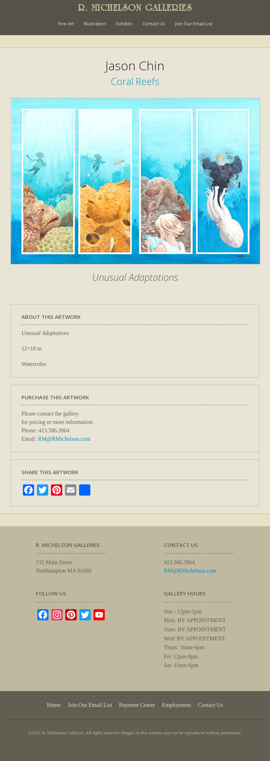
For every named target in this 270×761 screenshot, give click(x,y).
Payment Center (137, 705)
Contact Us (153, 23)
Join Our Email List (193, 23)
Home (53, 705)
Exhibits (124, 23)
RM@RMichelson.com (64, 439)
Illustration (95, 23)
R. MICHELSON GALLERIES (135, 8)
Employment (176, 705)
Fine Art (66, 23)
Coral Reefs (135, 81)
